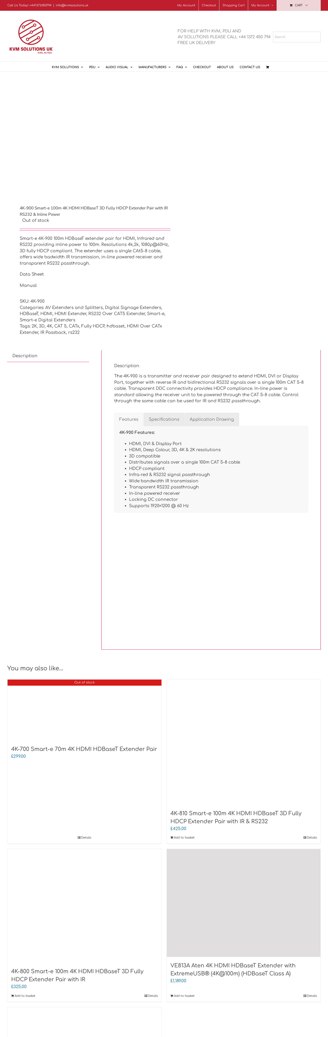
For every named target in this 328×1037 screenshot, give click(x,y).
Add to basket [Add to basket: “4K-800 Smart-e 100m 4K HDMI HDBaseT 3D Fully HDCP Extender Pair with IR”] (25, 996)
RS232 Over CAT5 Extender (116, 313)
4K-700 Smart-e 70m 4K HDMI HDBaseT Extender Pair (84, 749)
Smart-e (155, 313)
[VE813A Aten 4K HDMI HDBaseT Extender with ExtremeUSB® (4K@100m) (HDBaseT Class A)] (244, 903)
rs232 (74, 332)
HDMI (46, 313)
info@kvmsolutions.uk (72, 5)
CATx (74, 326)
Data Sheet (32, 274)
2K (34, 326)
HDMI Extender (70, 313)
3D (42, 326)
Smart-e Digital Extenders (47, 320)
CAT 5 (60, 326)
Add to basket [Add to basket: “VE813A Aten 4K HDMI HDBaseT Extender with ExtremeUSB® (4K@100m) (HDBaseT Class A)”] (184, 996)
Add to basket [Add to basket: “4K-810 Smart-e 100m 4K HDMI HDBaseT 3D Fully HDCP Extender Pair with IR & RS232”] (184, 837)
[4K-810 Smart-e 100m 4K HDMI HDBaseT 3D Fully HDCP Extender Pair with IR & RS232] (244, 742)
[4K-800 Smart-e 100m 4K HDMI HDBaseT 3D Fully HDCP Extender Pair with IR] (84, 906)
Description (24, 356)
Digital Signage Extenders (133, 307)
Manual (28, 285)
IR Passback (53, 332)
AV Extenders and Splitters (74, 307)
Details (86, 837)
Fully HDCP (92, 326)
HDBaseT (29, 313)
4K (49, 326)
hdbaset (116, 326)
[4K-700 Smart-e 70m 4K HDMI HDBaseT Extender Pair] (84, 710)
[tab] (25, 356)
